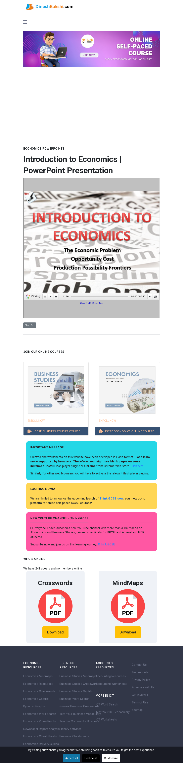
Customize (111, 758)
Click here (137, 466)
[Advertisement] (91, 115)
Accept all (71, 758)
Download (55, 632)
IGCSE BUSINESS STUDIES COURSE (57, 431)
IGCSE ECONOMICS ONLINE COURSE (129, 431)
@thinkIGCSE (106, 544)
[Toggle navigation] (25, 22)
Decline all (91, 758)
